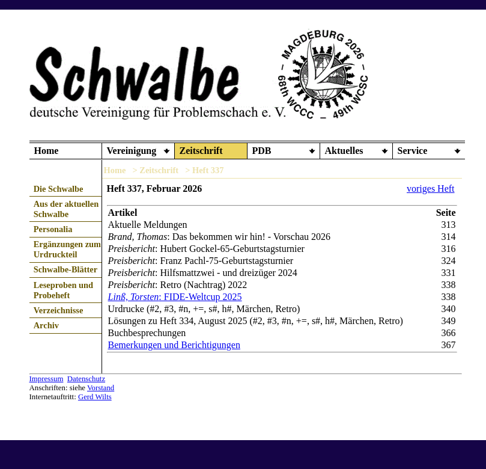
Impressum (46, 379)
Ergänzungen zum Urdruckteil (67, 249)
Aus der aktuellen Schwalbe (66, 209)
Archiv (46, 325)
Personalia (53, 229)
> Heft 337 (204, 170)
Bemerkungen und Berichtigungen (174, 345)
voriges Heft (431, 188)
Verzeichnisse (59, 310)
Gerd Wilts (95, 397)
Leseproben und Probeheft (63, 290)
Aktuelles (344, 151)
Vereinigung (132, 151)
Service (413, 151)
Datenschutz (86, 379)
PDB (262, 151)
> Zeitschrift (155, 170)
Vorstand (100, 388)
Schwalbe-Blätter (65, 269)
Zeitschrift (201, 151)
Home (46, 151)
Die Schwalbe (59, 189)
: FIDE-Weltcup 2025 (175, 297)
